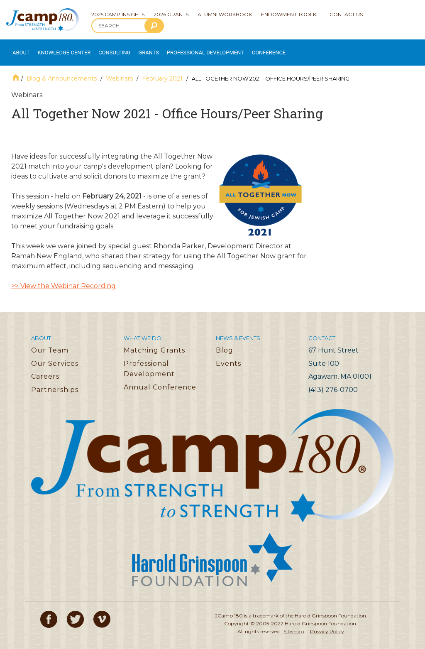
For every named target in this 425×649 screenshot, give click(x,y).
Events (228, 356)
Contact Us (346, 14)
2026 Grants (171, 14)
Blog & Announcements (62, 71)
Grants (136, 49)
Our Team (49, 343)
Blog (224, 343)
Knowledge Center (58, 49)
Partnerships (54, 382)
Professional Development (187, 49)
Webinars (119, 71)
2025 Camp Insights (117, 14)
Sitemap (293, 624)
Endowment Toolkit (290, 14)
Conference (242, 49)
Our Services (54, 356)
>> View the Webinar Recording (63, 279)
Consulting (104, 49)
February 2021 (162, 71)
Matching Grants (154, 343)
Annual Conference (160, 380)
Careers (45, 369)
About (19, 49)
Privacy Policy (327, 624)
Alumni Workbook (225, 14)
